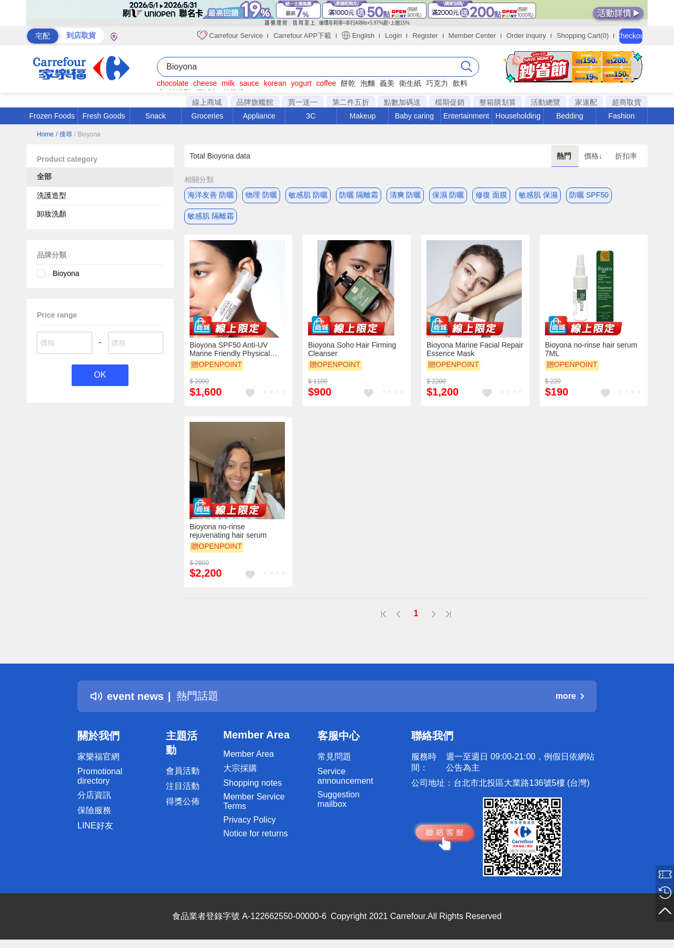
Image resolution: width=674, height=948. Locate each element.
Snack (155, 116)
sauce (249, 83)
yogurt (301, 83)
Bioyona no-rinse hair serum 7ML (591, 349)
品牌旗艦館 (254, 102)
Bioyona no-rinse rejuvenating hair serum (228, 530)
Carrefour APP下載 (302, 35)
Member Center (472, 35)
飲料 (460, 83)
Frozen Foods (51, 116)
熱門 (565, 156)
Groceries (207, 116)
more (570, 696)
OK (100, 375)
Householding (518, 116)
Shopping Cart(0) (583, 35)
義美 (387, 83)
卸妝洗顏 (51, 214)
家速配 (586, 102)
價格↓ (594, 156)
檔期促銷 (449, 102)
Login (393, 35)
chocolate (173, 83)
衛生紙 (410, 83)
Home (45, 134)
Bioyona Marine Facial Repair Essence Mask (475, 349)
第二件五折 (350, 102)
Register (425, 35)
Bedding (569, 116)
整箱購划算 (497, 102)
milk (228, 83)
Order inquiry (526, 35)
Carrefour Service (230, 35)
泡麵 (367, 83)
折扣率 (626, 156)
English (358, 35)
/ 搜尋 (64, 134)
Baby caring (414, 116)
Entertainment (466, 116)
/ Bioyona (87, 134)
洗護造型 (51, 195)
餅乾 (348, 83)
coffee (326, 83)
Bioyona (66, 273)
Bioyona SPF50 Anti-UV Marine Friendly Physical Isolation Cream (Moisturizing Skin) (237, 349)
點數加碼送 (402, 102)
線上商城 (207, 102)
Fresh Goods (104, 116)
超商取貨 (626, 102)
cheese (205, 83)
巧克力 (437, 83)
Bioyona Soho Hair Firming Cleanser (352, 349)
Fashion (621, 116)
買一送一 (303, 102)
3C (310, 116)
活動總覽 (545, 102)
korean (275, 83)
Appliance (259, 116)
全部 (44, 176)
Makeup (363, 116)
